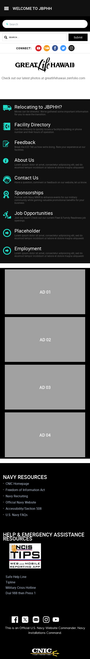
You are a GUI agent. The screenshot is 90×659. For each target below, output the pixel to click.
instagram (71, 48)
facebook (55, 48)
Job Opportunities (33, 213)
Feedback (24, 142)
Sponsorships (28, 192)
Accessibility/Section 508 (24, 508)
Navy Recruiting (17, 496)
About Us (24, 160)
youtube (38, 48)
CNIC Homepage (17, 483)
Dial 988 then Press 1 (21, 593)
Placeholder (27, 231)
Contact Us (26, 177)
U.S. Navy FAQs (17, 515)
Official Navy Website (21, 502)
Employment (27, 248)
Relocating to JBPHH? (38, 107)
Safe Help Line (16, 577)
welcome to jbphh (32, 8)
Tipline (10, 582)
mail (47, 48)
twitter (63, 48)
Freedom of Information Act (25, 490)
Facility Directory (32, 124)
